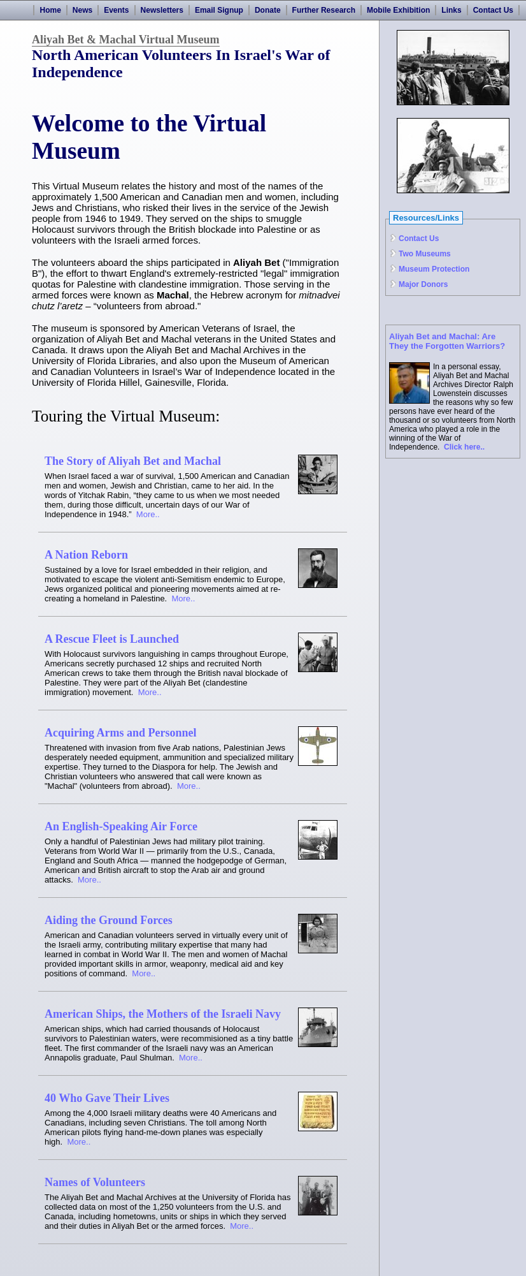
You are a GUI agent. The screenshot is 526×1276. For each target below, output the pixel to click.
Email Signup (219, 10)
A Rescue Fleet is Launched (112, 639)
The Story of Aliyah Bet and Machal (133, 461)
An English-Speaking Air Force (121, 826)
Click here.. (464, 447)
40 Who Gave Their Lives (107, 1098)
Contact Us (493, 10)
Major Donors (423, 284)
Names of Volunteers (95, 1182)
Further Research (323, 10)
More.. (148, 514)
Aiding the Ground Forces (109, 920)
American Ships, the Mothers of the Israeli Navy (163, 1014)
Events (116, 10)
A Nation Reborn (86, 554)
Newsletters (162, 10)
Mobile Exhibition (398, 10)
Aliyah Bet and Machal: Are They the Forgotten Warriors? (447, 341)
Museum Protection (434, 269)
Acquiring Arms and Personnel (121, 732)
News (82, 10)
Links (451, 10)
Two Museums (425, 253)
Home (49, 10)
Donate (268, 10)
